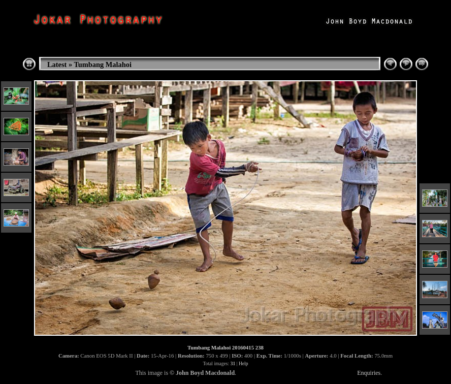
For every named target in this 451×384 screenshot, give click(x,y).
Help (243, 363)
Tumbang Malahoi (103, 64)
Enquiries (368, 372)
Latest (57, 64)
